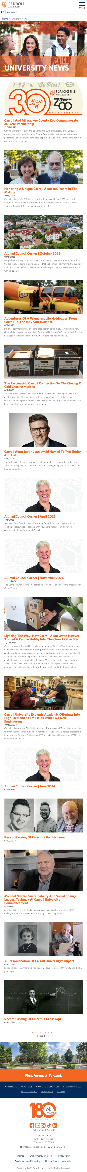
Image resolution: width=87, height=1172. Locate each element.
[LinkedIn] (54, 1125)
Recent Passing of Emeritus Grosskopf (32, 1019)
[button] (81, 1166)
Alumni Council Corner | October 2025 (32, 253)
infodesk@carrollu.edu (34, 1146)
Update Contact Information (58, 1161)
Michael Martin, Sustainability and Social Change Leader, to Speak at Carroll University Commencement (40, 899)
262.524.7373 (58, 1146)
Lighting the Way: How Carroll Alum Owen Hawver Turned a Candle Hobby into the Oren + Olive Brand (42, 637)
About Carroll (29, 1091)
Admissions (11, 1086)
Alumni (61, 1091)
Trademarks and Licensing (27, 1161)
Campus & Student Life (47, 1086)
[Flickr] (37, 1125)
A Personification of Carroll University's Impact (39, 961)
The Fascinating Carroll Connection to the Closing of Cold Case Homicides (43, 385)
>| (54, 1032)
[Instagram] (43, 1125)
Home (5, 18)
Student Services (72, 1086)
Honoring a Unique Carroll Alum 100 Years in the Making (40, 190)
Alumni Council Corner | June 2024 (29, 786)
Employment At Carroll (41, 1155)
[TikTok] (49, 1125)
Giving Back (47, 1091)
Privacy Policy (63, 1155)
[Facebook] (32, 1125)
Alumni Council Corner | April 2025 (29, 516)
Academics (26, 1086)
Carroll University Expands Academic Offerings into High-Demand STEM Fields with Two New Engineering (42, 717)
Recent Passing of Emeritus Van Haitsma (34, 837)
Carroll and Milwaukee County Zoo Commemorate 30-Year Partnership (41, 122)
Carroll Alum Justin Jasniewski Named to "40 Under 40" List (42, 453)
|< (33, 1032)
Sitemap (21, 1155)
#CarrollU (50, 1130)
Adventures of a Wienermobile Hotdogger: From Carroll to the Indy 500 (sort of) (40, 320)
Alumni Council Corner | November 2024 (34, 578)
